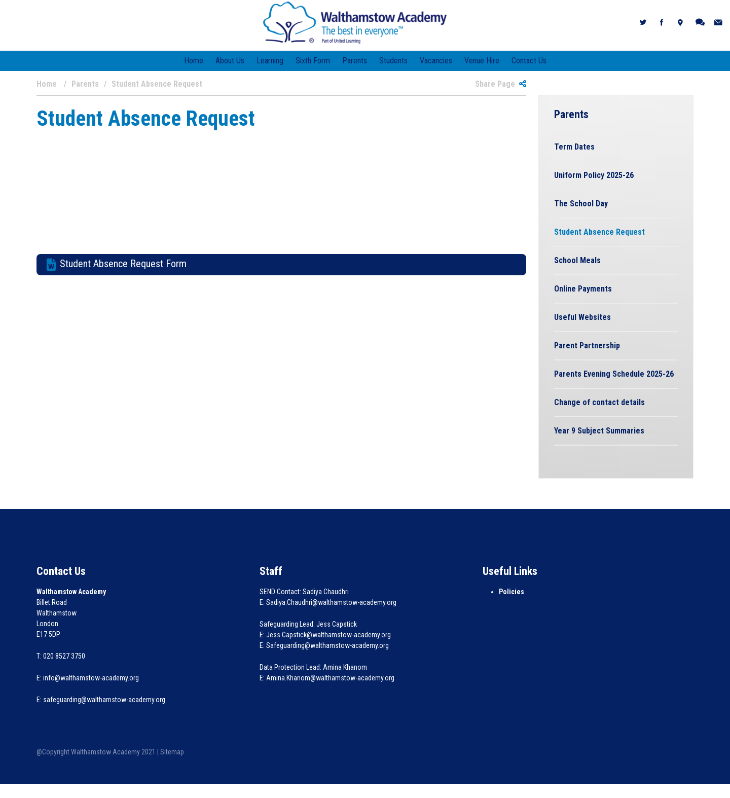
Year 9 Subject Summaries (599, 431)
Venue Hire (481, 60)
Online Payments (583, 289)
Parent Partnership (587, 345)
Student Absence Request (599, 232)
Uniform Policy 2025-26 (594, 175)
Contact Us (529, 60)
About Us (229, 60)
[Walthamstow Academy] (355, 22)
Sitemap (172, 752)
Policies (511, 592)
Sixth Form (313, 60)
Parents (354, 60)
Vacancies (436, 60)
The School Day (581, 203)
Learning (270, 60)
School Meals (577, 260)
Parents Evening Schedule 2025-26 (614, 374)
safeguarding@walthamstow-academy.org (104, 700)
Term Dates (574, 147)
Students (393, 60)
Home (193, 60)
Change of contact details (599, 402)
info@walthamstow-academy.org (91, 678)
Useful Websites (582, 317)
